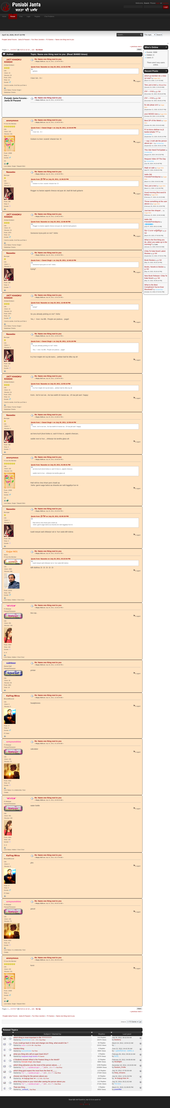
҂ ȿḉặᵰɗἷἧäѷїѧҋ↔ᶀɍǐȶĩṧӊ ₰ (124, 1051)
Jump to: (123, 1021)
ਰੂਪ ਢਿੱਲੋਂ (158, 91)
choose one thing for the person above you (30, 1076)
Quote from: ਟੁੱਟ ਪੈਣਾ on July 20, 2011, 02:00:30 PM (49, 516)
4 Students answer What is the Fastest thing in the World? (37, 1060)
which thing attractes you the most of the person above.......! (37, 1065)
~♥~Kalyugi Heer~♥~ (28, 1078)
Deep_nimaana (119, 1073)
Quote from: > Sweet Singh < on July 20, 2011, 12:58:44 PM (53, 422)
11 (24, 50)
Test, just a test (150, 85)
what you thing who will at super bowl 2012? (31, 1054)
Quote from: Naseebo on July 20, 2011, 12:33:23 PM (50, 67)
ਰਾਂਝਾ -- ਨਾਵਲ (149, 91)
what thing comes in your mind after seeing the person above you (39, 1082)
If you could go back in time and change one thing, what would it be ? (41, 1043)
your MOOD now (151, 114)
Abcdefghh (118, 1062)
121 (33, 50)
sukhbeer (11, 663)
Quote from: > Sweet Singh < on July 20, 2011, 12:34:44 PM (53, 128)
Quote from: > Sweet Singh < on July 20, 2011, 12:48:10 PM (53, 260)
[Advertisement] (85, 25)
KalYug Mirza (13, 695)
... (10, 50)
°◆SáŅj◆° (11, 605)
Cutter (156, 244)
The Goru (117, 1084)
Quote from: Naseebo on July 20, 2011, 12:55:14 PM (50, 384)
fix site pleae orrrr (151, 105)
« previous (133, 46)
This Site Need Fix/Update (154, 150)
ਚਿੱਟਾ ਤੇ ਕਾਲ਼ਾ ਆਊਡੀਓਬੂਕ (153, 231)
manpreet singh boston (29, 1056)
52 (45, 1067)
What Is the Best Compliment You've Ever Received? (154, 287)
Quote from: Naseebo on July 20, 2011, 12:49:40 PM (50, 303)
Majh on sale (149, 168)
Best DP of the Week (152, 120)
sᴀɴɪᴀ (23, 1045)
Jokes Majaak (37, 1062)
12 (26, 50)
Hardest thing (19, 1049)
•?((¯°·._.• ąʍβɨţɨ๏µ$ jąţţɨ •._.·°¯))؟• (38, 1067)
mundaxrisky (148, 134)
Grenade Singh (26, 1062)
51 (47, 1067)
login (158, 3)
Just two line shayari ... (153, 210)
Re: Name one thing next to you (48, 59)
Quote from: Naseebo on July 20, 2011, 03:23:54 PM (50, 559)
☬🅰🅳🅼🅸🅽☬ (149, 224)
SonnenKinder (26, 1051)
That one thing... (20, 1087)
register (165, 3)
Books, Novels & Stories (154, 267)
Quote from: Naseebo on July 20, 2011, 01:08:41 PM (50, 465)
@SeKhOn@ (26, 1040)
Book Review (149, 260)
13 (28, 50)
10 (22, 50)
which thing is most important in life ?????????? (33, 1038)
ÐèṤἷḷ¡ (116, 1056)
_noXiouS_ (25, 1089)
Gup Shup (42, 1040)
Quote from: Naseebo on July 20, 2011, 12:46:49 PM (50, 222)
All (32, 1045)
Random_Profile (120, 1067)
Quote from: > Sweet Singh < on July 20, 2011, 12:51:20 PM (53, 341)
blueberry (117, 1040)
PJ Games (41, 1056)
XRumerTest (162, 85)
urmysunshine (13, 741)
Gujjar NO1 (12, 551)
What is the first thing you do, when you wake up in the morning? (155, 242)
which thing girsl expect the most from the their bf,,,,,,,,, (35, 1071)
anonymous (12, 120)
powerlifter (118, 1089)
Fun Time (35, 1051)
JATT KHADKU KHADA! (12, 60)
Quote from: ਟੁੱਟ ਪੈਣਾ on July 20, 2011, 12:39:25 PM (49, 179)
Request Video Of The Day (155, 159)
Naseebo (10, 172)
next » (140, 46)
